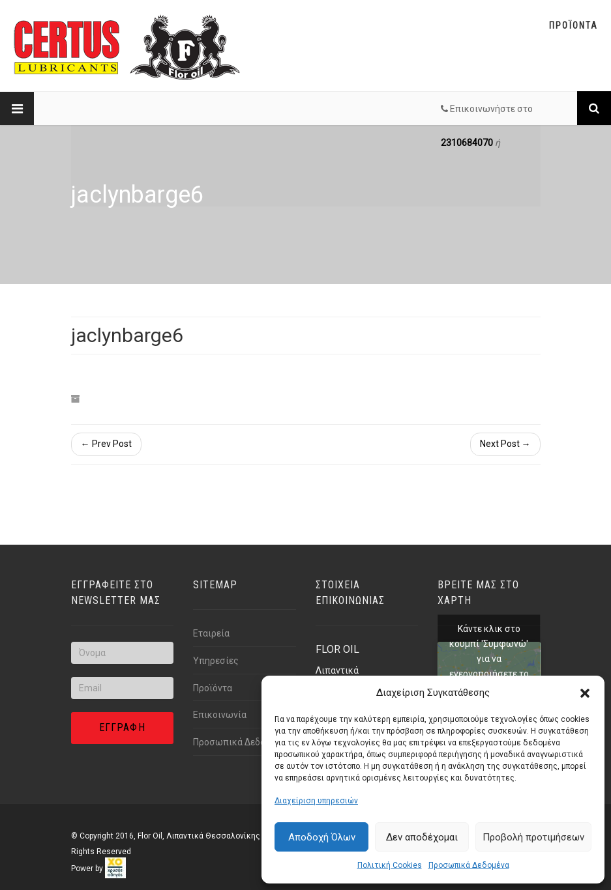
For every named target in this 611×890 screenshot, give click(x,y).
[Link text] (594, 108)
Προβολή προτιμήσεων (533, 837)
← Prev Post (106, 443)
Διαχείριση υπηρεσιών (316, 800)
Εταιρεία (211, 633)
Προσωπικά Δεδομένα (468, 865)
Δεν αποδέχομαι (422, 837)
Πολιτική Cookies (389, 865)
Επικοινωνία (219, 715)
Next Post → (505, 443)
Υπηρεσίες (216, 660)
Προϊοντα (573, 25)
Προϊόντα (212, 688)
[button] (584, 693)
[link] (115, 868)
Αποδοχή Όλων (321, 837)
